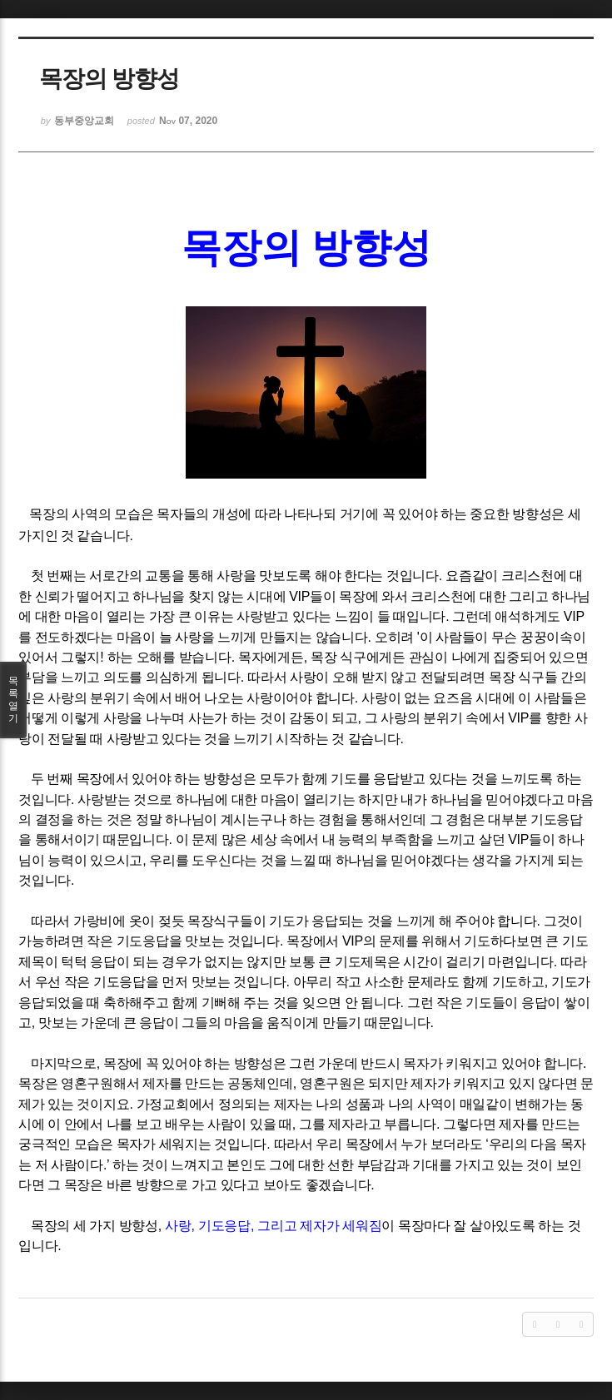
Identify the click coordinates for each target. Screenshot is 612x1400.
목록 (13, 700)
